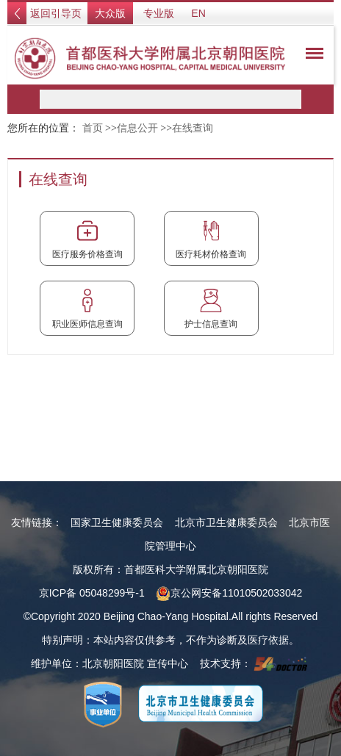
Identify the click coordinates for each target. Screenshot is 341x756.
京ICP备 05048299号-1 (92, 593)
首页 (92, 128)
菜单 (310, 56)
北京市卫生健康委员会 (226, 522)
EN (198, 13)
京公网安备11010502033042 (229, 593)
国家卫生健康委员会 (117, 522)
